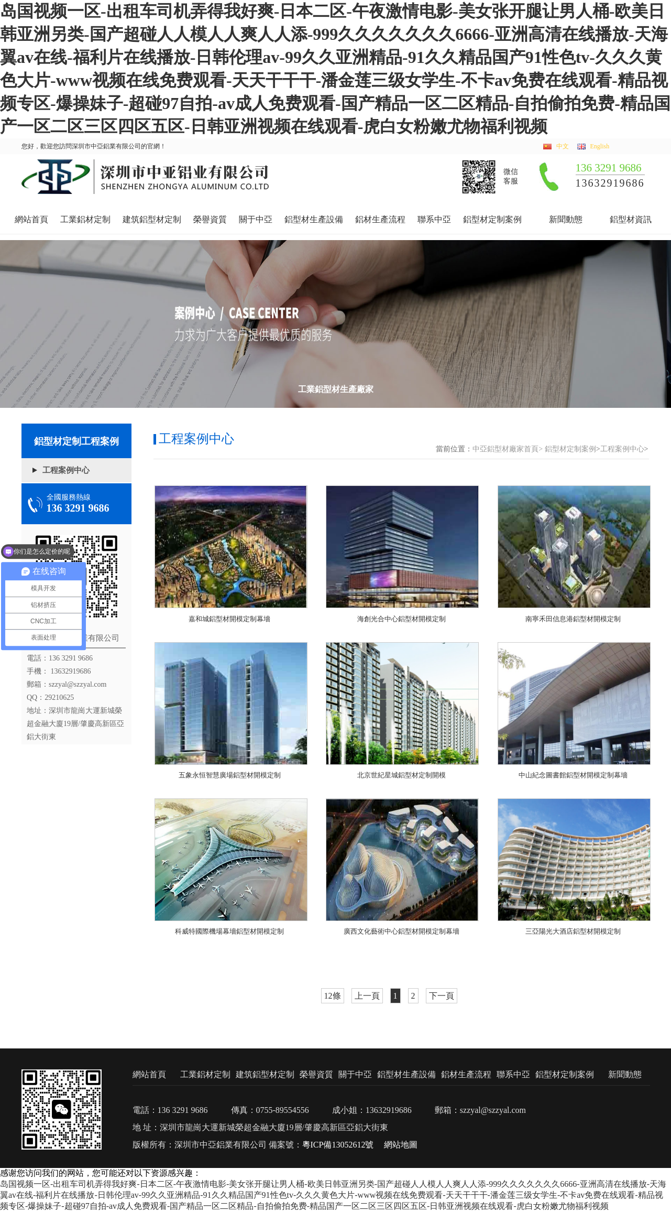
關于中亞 (255, 219)
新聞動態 (565, 219)
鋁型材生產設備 (313, 219)
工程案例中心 (66, 470)
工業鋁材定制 (85, 219)
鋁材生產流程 (380, 219)
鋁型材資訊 (631, 219)
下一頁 (441, 995)
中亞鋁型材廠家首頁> (507, 449)
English (600, 146)
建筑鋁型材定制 (152, 219)
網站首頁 (31, 219)
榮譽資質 (210, 219)
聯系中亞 (434, 219)
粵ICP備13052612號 (338, 1144)
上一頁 (367, 995)
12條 (332, 995)
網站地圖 (400, 1144)
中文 (562, 146)
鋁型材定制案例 (492, 219)
